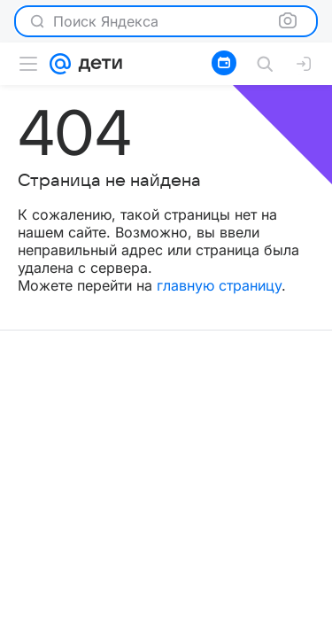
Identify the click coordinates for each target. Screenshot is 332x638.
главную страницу (219, 285)
